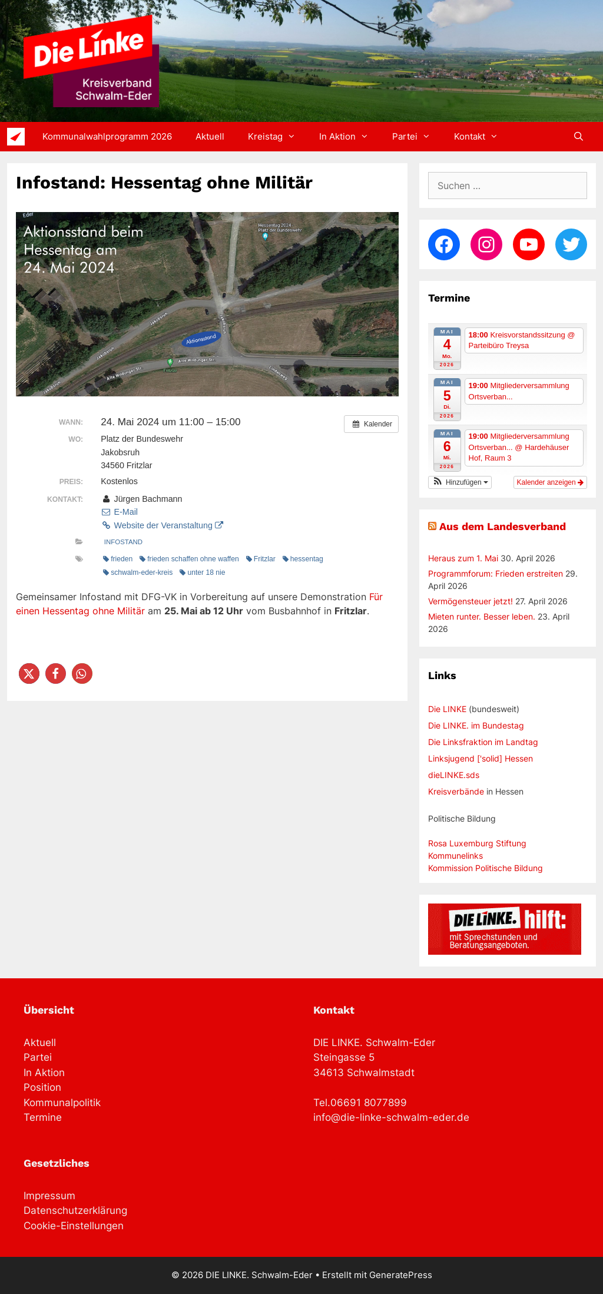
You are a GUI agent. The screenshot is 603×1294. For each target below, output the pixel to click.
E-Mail (119, 512)
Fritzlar (261, 559)
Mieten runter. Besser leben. (481, 616)
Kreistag (277, 136)
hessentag (303, 559)
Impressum (49, 1196)
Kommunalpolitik (62, 1102)
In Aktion (349, 136)
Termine (43, 1117)
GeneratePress (400, 1274)
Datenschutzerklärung (75, 1210)
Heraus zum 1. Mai (463, 558)
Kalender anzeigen (550, 482)
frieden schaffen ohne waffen (189, 559)
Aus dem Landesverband (502, 526)
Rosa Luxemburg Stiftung (477, 843)
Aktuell (210, 136)
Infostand (123, 541)
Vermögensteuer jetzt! (470, 601)
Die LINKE (447, 709)
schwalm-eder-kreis (138, 572)
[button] (29, 673)
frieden (117, 559)
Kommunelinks (455, 855)
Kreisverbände (456, 791)
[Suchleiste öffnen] (578, 136)
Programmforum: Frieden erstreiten (495, 573)
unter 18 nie (202, 572)
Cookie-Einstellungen (74, 1226)
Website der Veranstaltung (162, 525)
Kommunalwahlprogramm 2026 (107, 136)
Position (42, 1087)
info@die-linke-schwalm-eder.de (391, 1117)
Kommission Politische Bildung (485, 868)
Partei (417, 136)
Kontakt (482, 136)
